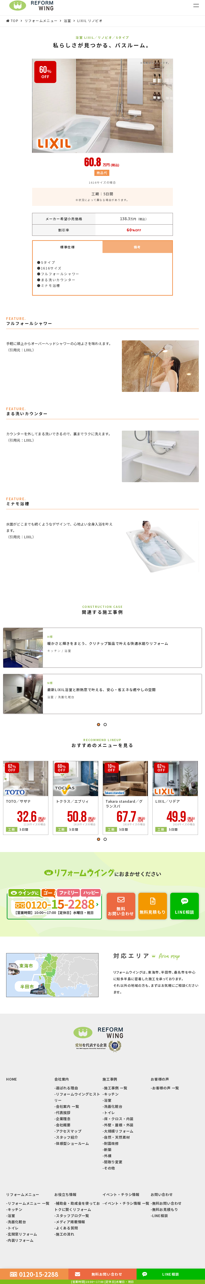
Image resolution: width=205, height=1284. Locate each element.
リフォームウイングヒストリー (77, 1098)
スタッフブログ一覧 (72, 1216)
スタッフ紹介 (67, 1138)
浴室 (108, 1101)
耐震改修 (111, 1144)
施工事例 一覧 (115, 1089)
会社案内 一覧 (67, 1107)
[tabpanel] (102, 675)
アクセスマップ (69, 1132)
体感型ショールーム (72, 1144)
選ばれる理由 (67, 1089)
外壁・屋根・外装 (119, 1126)
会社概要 (63, 1126)
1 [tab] (99, 726)
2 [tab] (106, 726)
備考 (137, 247)
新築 (108, 1150)
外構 (108, 1156)
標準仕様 (67, 247)
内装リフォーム (21, 1241)
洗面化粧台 (113, 1107)
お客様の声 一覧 (165, 1089)
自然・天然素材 (117, 1138)
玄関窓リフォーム (22, 1235)
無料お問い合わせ (167, 1204)
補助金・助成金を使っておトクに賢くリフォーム (77, 1207)
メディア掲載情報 (70, 1222)
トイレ (109, 1113)
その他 (109, 1169)
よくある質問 (67, 1229)
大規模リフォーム (119, 1132)
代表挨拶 (63, 1113)
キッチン (111, 1095)
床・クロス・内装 (119, 1119)
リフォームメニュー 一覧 (28, 1204)
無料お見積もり (165, 1210)
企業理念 (63, 1119)
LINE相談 (160, 1216)
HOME (11, 1080)
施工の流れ (65, 1235)
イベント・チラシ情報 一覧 (126, 1204)
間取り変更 (113, 1163)
